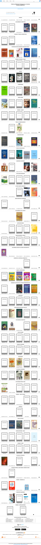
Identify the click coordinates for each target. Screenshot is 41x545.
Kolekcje (14, 13)
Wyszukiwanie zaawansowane (9, 13)
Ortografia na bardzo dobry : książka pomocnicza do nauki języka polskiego (22, 520)
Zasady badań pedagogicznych (8, 520)
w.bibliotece (20, 534)
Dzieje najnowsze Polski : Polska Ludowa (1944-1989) (30, 520)
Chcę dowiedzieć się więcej (17, 544)
